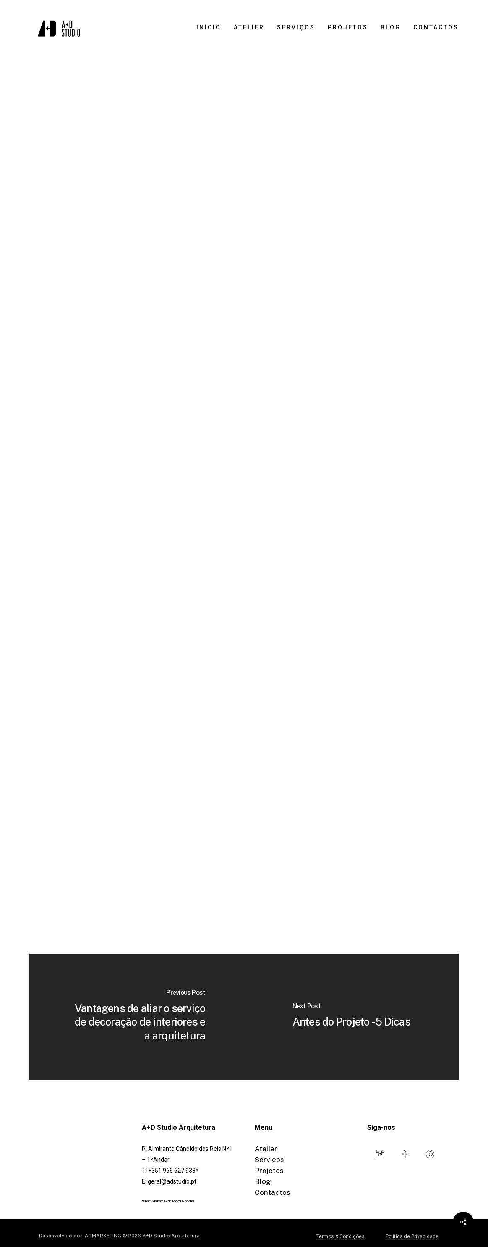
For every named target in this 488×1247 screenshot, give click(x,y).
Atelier (266, 1148)
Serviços (269, 1159)
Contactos (272, 1192)
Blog (263, 1181)
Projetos (269, 1170)
